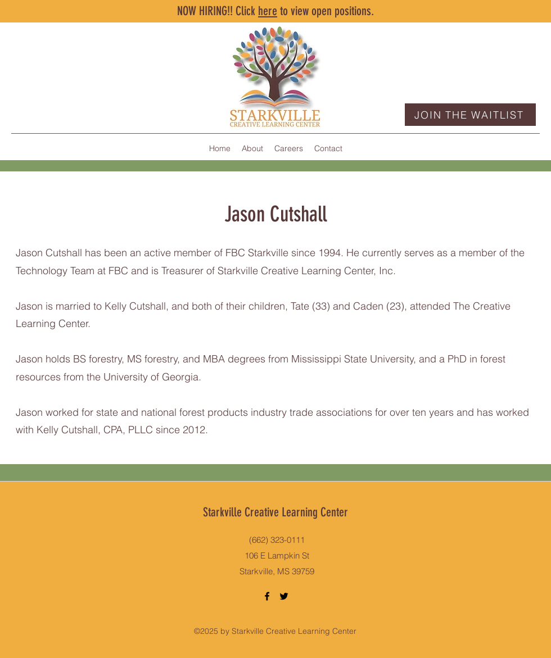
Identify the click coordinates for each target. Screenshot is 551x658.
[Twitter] (284, 596)
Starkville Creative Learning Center (275, 512)
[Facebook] (267, 596)
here (267, 11)
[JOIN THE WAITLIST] (470, 114)
